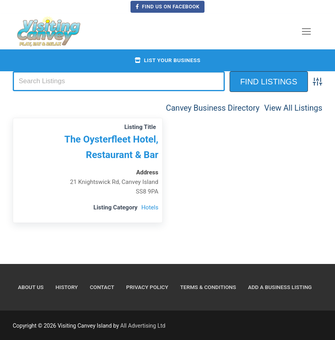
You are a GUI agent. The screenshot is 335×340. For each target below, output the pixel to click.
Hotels (149, 207)
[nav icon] (306, 31)
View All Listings (293, 108)
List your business (167, 60)
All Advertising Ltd (142, 325)
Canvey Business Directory (212, 108)
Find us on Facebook (168, 7)
